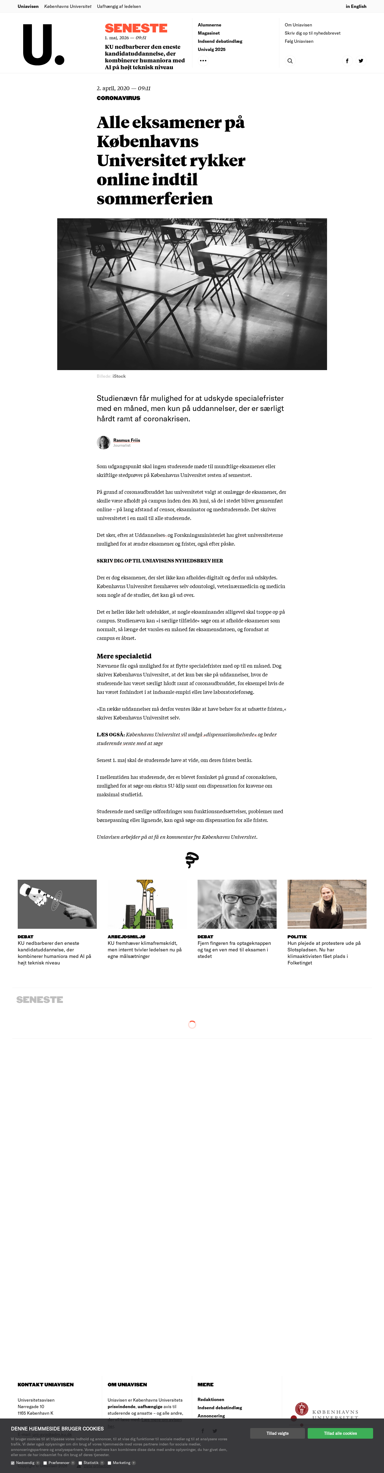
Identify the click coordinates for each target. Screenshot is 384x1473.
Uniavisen (28, 6)
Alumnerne (209, 24)
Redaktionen (211, 1399)
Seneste (136, 28)
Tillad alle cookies (340, 1433)
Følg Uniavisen (299, 41)
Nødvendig (28, 1462)
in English (356, 6)
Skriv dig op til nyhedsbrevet (313, 32)
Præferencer (62, 1462)
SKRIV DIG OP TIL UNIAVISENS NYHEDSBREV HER (160, 560)
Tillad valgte (278, 1433)
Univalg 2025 (212, 49)
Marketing (124, 1462)
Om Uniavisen (298, 24)
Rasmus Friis (126, 440)
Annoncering (211, 1415)
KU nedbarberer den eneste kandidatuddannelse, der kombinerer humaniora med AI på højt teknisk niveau (145, 57)
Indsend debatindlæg (220, 41)
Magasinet (209, 32)
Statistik (94, 1462)
